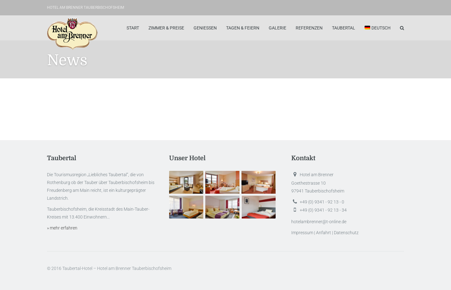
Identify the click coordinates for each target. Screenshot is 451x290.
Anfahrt (323, 232)
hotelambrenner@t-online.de (318, 221)
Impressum (302, 232)
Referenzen (309, 27)
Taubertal (343, 27)
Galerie (277, 27)
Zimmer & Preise (166, 27)
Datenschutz (346, 232)
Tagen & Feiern (242, 27)
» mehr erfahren (62, 227)
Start (133, 27)
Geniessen (205, 27)
